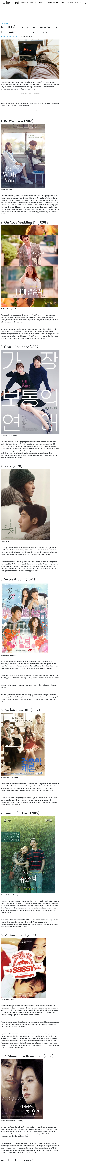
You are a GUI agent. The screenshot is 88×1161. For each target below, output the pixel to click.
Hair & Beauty (39, 3)
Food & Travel (69, 3)
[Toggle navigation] (3, 3)
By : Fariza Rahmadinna (9, 36)
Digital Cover (78, 3)
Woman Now (24, 3)
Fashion (31, 3)
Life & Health (60, 3)
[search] (85, 2)
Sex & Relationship (49, 3)
